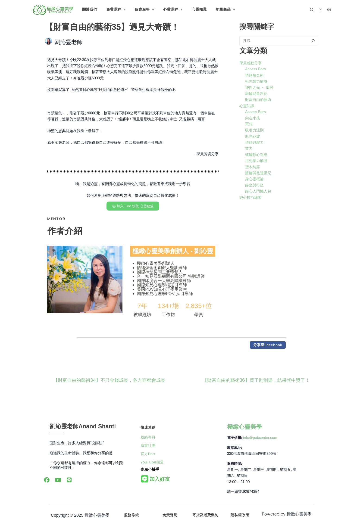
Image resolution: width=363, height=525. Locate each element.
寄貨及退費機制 (205, 515)
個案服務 (145, 9)
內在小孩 (252, 118)
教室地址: (234, 448)
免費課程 (116, 9)
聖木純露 (252, 167)
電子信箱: (234, 438)
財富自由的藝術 (258, 100)
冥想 (249, 124)
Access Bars (255, 69)
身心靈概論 (254, 179)
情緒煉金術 (254, 75)
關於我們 (89, 9)
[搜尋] (311, 9)
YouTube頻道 (152, 462)
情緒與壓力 (254, 142)
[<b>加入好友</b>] (145, 479)
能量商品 (226, 9)
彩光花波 (252, 136)
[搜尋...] (274, 40)
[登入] (329, 9)
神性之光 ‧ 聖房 (259, 88)
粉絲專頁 (148, 437)
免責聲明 (170, 515)
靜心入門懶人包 (258, 191)
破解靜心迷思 (256, 155)
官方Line (148, 454)
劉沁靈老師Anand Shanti (83, 426)
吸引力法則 (254, 130)
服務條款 (131, 515)
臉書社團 (148, 445)
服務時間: (234, 464)
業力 (249, 148)
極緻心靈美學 (244, 426)
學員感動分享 (250, 63)
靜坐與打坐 (254, 185)
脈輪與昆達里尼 (258, 173)
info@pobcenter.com (260, 438)
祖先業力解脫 (256, 81)
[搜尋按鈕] (313, 40)
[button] (268, 345)
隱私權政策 (240, 515)
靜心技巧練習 (250, 197)
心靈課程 (173, 9)
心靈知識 (199, 9)
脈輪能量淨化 (256, 94)
